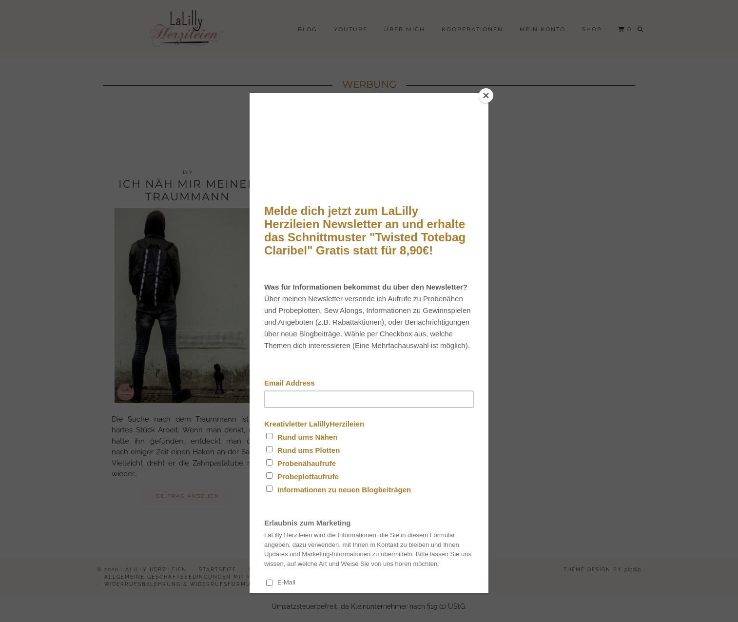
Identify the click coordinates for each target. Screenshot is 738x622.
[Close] (486, 95)
